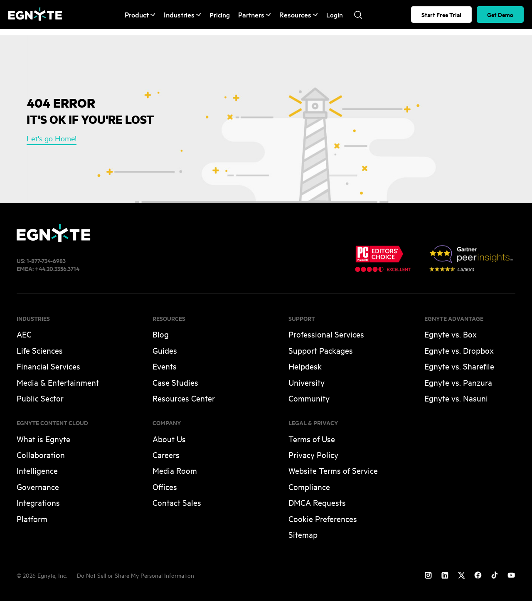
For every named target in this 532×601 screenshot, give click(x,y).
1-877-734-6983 (46, 260)
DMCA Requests (317, 502)
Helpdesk (305, 366)
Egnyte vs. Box (450, 334)
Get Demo (500, 14)
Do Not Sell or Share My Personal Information (135, 575)
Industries (180, 14)
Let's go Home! (51, 138)
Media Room (175, 470)
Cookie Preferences (322, 518)
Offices (165, 486)
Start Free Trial (441, 14)
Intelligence (37, 470)
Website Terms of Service (333, 470)
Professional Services (326, 334)
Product (140, 14)
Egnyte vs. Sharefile (459, 366)
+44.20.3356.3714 (57, 268)
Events (165, 366)
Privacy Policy (313, 454)
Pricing (217, 14)
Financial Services (48, 366)
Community (309, 398)
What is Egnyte (43, 439)
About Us (169, 439)
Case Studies (175, 382)
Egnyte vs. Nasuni (456, 398)
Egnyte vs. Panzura (458, 382)
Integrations (38, 502)
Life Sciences (40, 350)
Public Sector (40, 398)
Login (328, 14)
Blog (161, 334)
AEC (24, 334)
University (306, 382)
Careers (166, 454)
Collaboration (41, 454)
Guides (165, 350)
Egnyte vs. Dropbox (459, 350)
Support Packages (320, 350)
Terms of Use (311, 439)
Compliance (309, 486)
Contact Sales (177, 502)
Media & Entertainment (58, 382)
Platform (32, 518)
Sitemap (303, 534)
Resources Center (184, 398)
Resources (293, 14)
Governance (38, 486)
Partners (251, 14)
